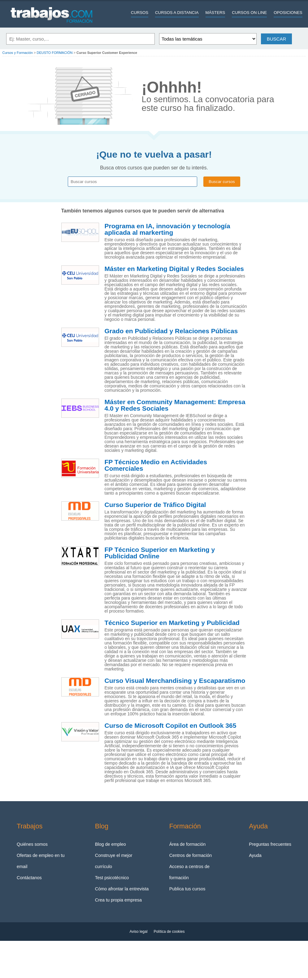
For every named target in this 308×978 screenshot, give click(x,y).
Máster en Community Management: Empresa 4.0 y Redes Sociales (175, 405)
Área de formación (187, 844)
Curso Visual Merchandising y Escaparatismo (175, 680)
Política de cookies (169, 931)
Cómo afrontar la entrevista (122, 888)
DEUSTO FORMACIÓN (54, 53)
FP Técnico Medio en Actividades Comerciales (156, 465)
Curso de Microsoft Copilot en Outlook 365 (170, 725)
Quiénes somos (32, 844)
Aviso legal (139, 931)
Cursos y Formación (17, 53)
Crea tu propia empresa (118, 899)
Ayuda (255, 855)
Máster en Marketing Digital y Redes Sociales (174, 268)
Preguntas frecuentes (270, 844)
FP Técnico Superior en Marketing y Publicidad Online (160, 553)
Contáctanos (29, 877)
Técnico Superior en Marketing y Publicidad (172, 622)
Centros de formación (190, 855)
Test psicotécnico (112, 877)
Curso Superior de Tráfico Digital (155, 504)
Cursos (139, 12)
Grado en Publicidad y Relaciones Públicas (171, 331)
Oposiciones (288, 12)
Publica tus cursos (187, 888)
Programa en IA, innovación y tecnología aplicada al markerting (167, 229)
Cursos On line (249, 12)
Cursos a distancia (176, 12)
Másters (215, 12)
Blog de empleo (110, 844)
